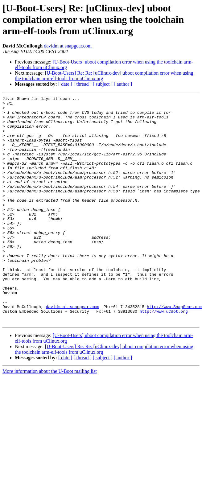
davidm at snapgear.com (68, 45)
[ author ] (123, 84)
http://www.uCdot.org (164, 354)
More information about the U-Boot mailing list (49, 416)
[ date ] (65, 84)
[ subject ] (103, 84)
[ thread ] (82, 84)
